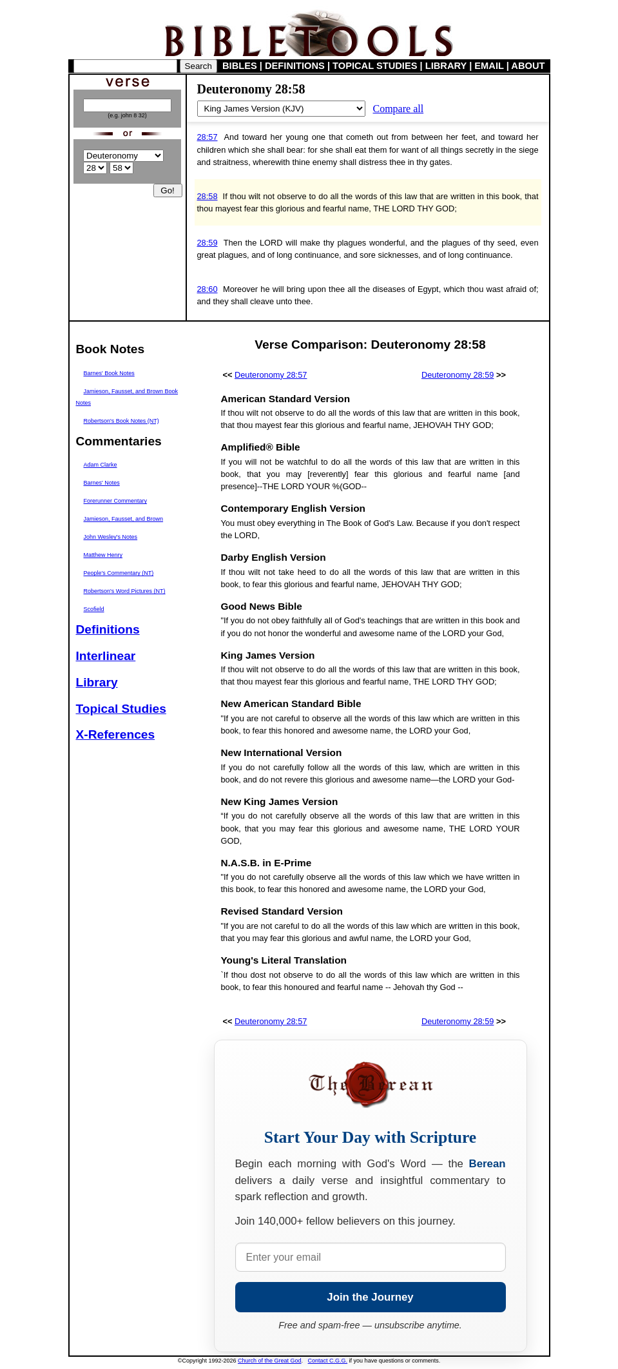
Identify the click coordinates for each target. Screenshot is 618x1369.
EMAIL (488, 66)
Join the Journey (370, 1297)
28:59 (207, 243)
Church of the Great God (270, 1360)
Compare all (398, 108)
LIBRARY (446, 66)
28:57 (207, 137)
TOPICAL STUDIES (375, 66)
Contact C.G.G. (328, 1360)
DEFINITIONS (295, 66)
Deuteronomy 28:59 (457, 375)
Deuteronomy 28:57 (271, 375)
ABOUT (528, 66)
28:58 (207, 196)
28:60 (207, 289)
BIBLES (239, 66)
